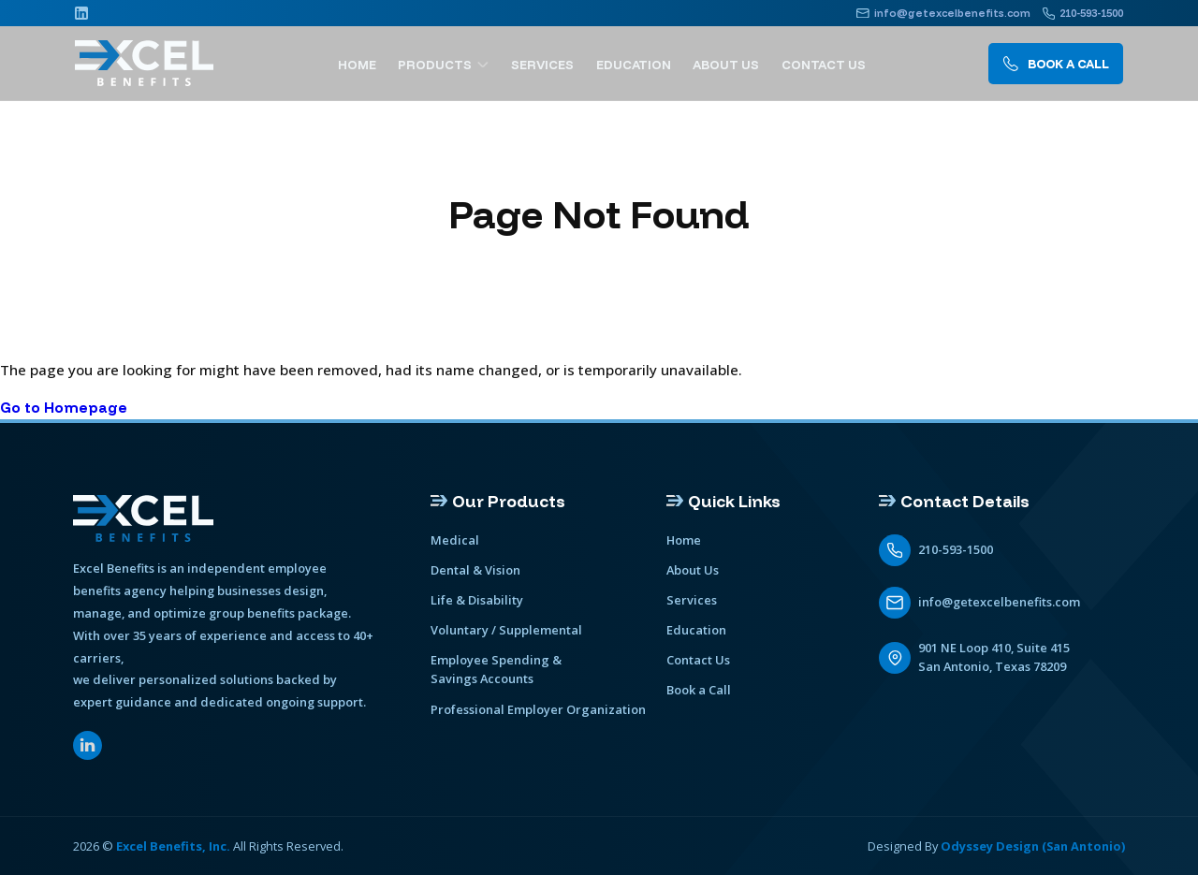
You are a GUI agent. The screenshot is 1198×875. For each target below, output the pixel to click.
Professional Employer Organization (538, 708)
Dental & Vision (475, 569)
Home (369, 63)
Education (640, 63)
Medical (455, 540)
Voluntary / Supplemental (506, 629)
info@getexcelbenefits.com (999, 601)
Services (550, 63)
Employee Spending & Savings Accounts (496, 669)
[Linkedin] (81, 13)
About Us (730, 63)
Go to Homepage (63, 407)
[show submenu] (492, 64)
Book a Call (698, 689)
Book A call (1055, 63)
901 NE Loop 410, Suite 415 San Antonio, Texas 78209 (995, 657)
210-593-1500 (955, 549)
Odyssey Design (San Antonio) (1032, 846)
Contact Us (824, 63)
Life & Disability (477, 599)
